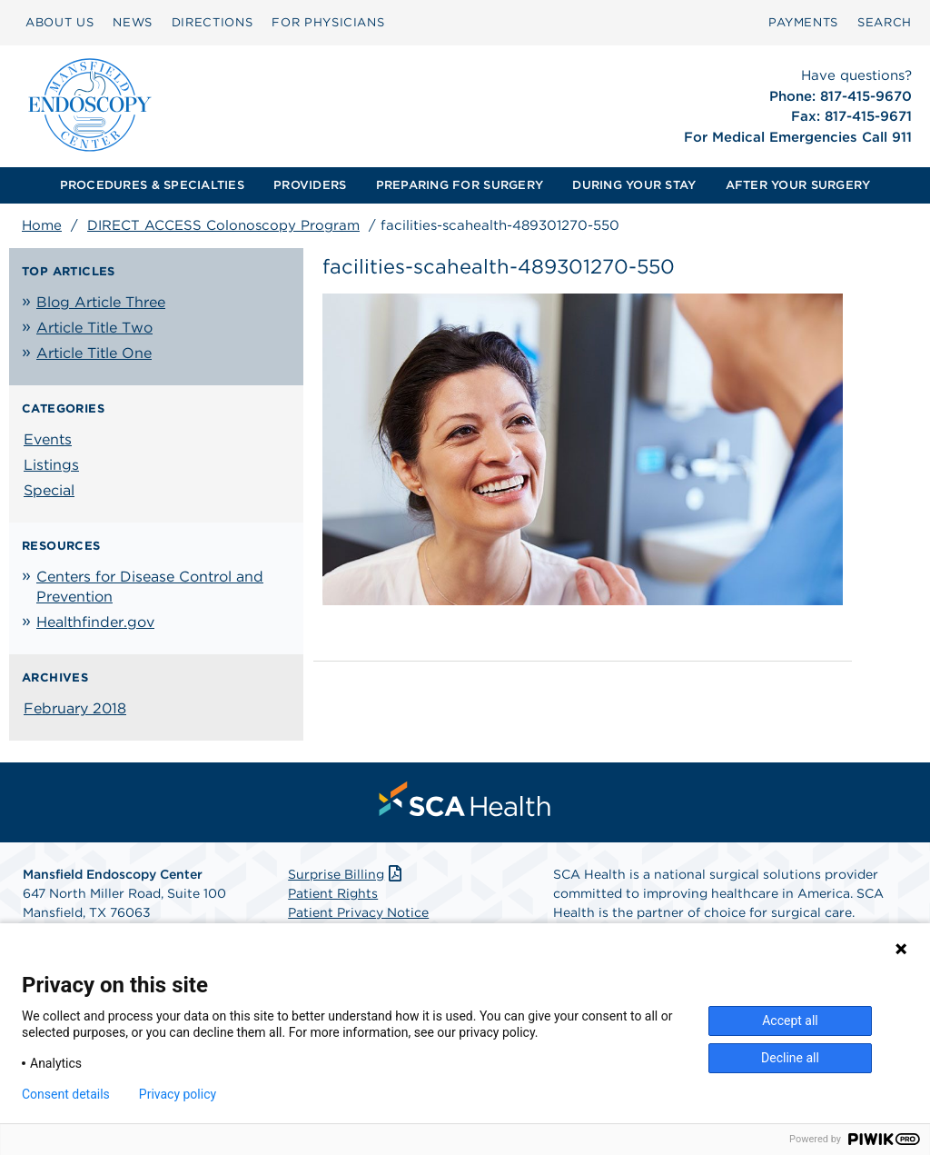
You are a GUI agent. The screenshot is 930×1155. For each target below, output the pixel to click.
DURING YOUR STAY (634, 185)
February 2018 (75, 708)
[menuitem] (59, 22)
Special (49, 490)
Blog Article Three (100, 302)
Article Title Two (94, 327)
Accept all (790, 1020)
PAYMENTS (803, 22)
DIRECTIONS (212, 22)
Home (42, 225)
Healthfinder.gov (95, 622)
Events (48, 439)
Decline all (790, 1057)
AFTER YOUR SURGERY (798, 185)
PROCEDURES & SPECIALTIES (152, 185)
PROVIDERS (309, 185)
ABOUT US (59, 22)
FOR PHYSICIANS (328, 22)
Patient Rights (333, 893)
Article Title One (94, 353)
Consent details (66, 1094)
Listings (51, 464)
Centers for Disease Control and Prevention (149, 586)
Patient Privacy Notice (358, 912)
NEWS (133, 22)
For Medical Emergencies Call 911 (798, 137)
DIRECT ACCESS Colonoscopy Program (223, 225)
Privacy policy (177, 1094)
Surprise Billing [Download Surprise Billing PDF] (346, 874)
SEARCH (884, 22)
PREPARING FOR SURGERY (459, 185)
